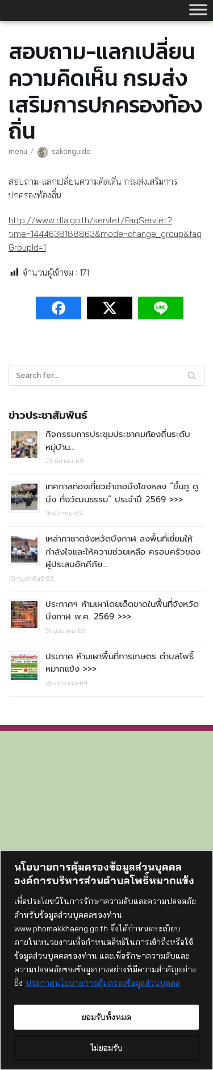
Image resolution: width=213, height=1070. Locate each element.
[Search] (106, 375)
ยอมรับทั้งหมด (106, 1017)
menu (18, 151)
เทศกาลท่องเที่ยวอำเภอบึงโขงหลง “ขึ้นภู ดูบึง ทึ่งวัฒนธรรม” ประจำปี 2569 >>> (121, 493)
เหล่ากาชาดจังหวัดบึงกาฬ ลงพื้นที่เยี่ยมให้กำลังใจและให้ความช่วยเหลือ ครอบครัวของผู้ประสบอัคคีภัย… (123, 551)
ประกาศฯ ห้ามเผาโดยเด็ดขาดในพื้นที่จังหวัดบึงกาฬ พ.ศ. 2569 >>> (122, 610)
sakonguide (71, 151)
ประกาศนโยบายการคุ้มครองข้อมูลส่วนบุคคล (103, 983)
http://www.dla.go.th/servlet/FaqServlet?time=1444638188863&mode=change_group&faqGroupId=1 (105, 234)
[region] (106, 960)
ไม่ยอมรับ (106, 1048)
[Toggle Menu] (198, 9)
